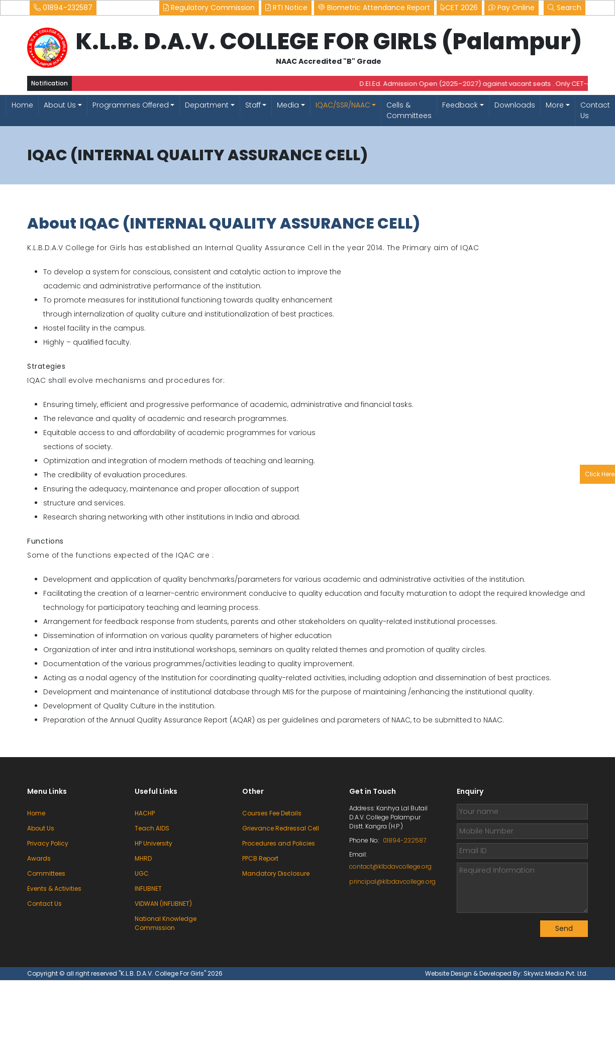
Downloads (514, 105)
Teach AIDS (152, 828)
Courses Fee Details (271, 813)
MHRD (143, 858)
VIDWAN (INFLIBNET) (163, 903)
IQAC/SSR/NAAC (343, 105)
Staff (253, 105)
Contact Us (595, 110)
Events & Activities (54, 888)
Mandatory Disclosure (276, 873)
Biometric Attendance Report (374, 8)
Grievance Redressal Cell (280, 828)
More (555, 105)
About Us (60, 105)
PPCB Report (260, 858)
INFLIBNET (148, 888)
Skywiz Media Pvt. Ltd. (556, 973)
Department (207, 105)
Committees (46, 873)
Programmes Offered (130, 105)
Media (288, 105)
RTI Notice (286, 8)
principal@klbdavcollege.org (391, 881)
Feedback (460, 105)
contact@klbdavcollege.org (390, 866)
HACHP (145, 813)
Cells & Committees (409, 110)
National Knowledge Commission (165, 923)
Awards (39, 858)
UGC (142, 873)
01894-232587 (63, 8)
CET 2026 (459, 8)
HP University (153, 843)
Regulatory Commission (209, 8)
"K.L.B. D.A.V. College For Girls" (163, 973)
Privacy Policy (47, 843)
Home (22, 105)
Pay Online (511, 8)
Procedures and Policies (278, 843)
